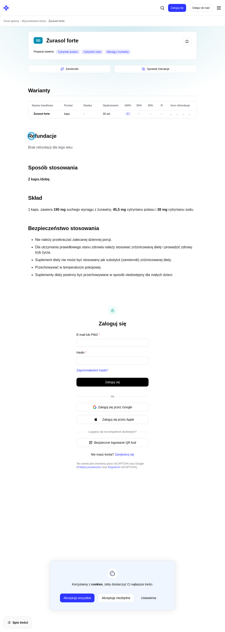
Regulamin (114, 467)
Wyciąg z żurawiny (118, 51)
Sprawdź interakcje (155, 69)
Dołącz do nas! (201, 7)
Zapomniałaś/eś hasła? (92, 370)
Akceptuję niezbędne (116, 598)
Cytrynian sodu (92, 51)
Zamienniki (69, 69)
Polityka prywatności (89, 467)
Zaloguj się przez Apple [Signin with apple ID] (112, 419)
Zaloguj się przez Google (112, 407)
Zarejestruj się (124, 454)
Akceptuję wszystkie (77, 598)
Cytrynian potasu (68, 51)
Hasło (81, 352)
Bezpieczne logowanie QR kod (112, 442)
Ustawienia (148, 598)
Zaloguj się (177, 7)
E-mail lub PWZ (88, 334)
